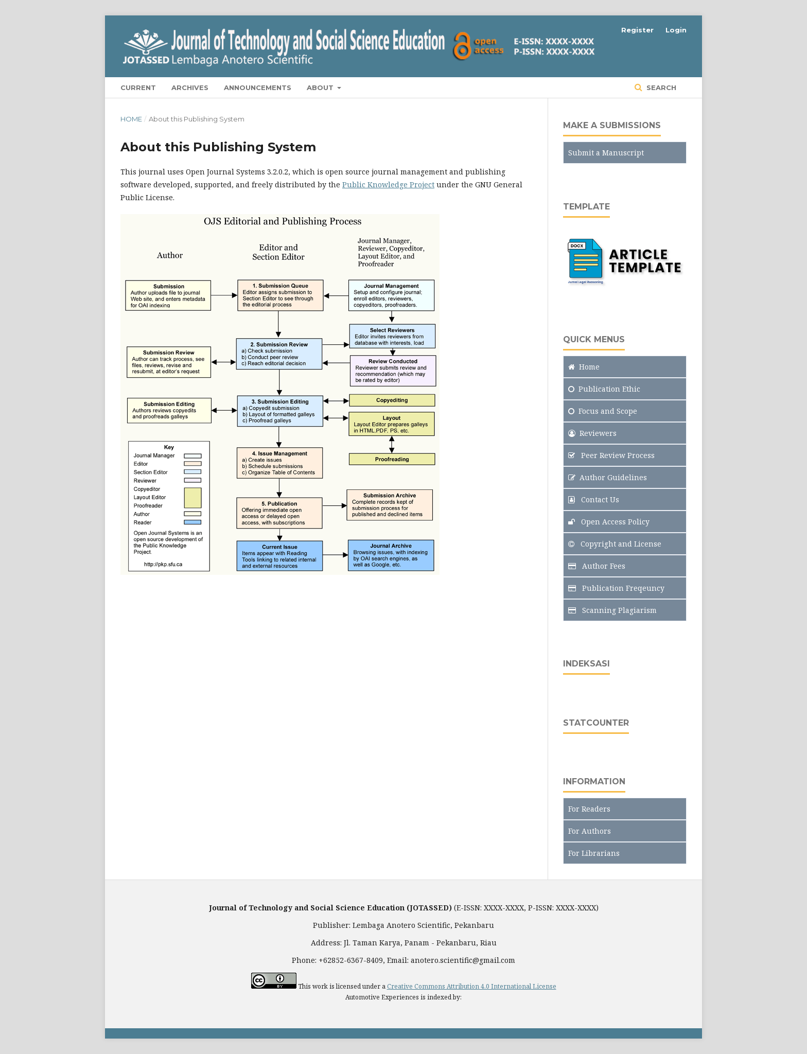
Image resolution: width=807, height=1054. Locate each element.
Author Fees (596, 566)
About (321, 87)
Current (138, 87)
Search (660, 87)
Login (676, 30)
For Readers (589, 809)
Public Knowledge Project (388, 184)
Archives (189, 87)
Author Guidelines (607, 477)
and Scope (602, 411)
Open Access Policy (609, 521)
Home (131, 119)
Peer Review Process (611, 455)
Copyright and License (614, 544)
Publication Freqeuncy (616, 588)
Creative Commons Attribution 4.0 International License (471, 986)
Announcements (257, 87)
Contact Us (593, 499)
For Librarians (594, 853)
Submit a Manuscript (606, 152)
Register (637, 30)
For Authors (589, 831)
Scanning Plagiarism (612, 610)
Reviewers (592, 433)
